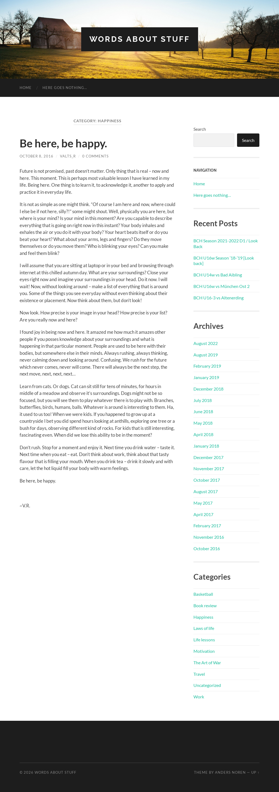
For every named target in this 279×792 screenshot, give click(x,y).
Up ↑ (255, 772)
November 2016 (208, 537)
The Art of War (207, 662)
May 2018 (203, 422)
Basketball (203, 594)
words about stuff (139, 39)
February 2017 (207, 525)
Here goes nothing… (65, 87)
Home (26, 87)
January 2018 (206, 445)
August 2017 (205, 491)
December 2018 (208, 388)
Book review (205, 605)
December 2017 (208, 457)
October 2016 (206, 548)
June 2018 (203, 411)
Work (198, 696)
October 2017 (206, 480)
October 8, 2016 (36, 156)
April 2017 (203, 514)
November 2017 (208, 468)
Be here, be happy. (63, 143)
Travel (199, 674)
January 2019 (206, 377)
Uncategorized (207, 685)
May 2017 (203, 502)
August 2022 (205, 343)
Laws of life (203, 628)
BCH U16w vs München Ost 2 (221, 286)
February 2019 (207, 365)
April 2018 (203, 434)
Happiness (203, 617)
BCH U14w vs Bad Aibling (217, 274)
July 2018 (202, 400)
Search (199, 129)
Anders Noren (230, 772)
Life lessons (204, 639)
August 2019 (205, 354)
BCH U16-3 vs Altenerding (218, 297)
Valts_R (68, 156)
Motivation (204, 651)
